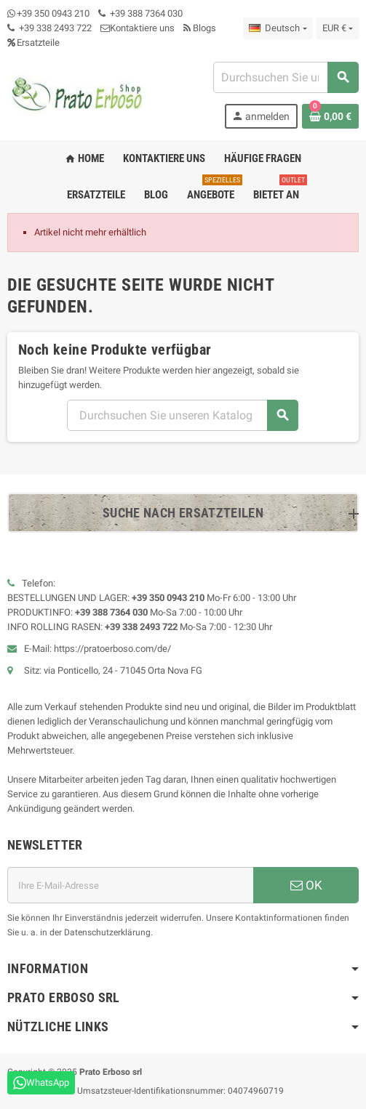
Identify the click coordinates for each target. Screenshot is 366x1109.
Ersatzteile (33, 42)
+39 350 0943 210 (53, 13)
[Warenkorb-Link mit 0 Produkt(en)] (330, 116)
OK (306, 885)
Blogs (199, 28)
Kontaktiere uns (137, 28)
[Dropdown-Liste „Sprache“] (277, 28)
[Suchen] (285, 77)
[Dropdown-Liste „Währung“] (338, 28)
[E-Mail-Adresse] (130, 885)
